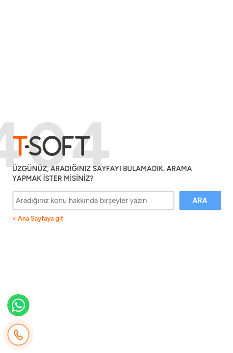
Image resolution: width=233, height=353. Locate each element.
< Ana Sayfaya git (37, 218)
